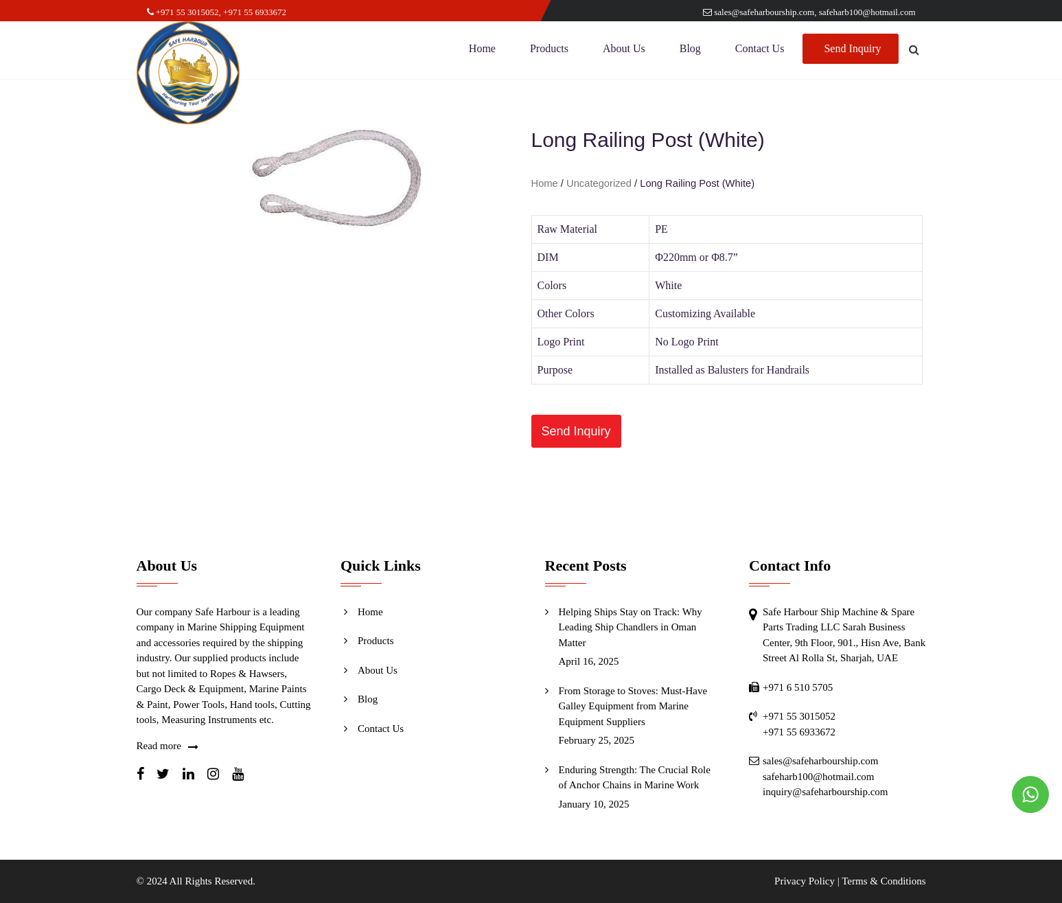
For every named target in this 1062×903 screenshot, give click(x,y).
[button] (576, 431)
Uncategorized (599, 183)
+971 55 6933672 (254, 12)
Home (482, 51)
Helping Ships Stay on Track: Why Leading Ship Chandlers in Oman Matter (630, 627)
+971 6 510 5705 (798, 687)
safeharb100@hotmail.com (867, 12)
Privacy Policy (804, 881)
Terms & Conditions (883, 881)
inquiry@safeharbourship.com (825, 791)
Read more (159, 745)
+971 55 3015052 (183, 12)
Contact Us (760, 51)
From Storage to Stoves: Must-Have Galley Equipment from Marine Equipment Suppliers (633, 706)
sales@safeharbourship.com (758, 12)
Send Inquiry (852, 51)
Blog (690, 51)
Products (549, 51)
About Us (624, 51)
